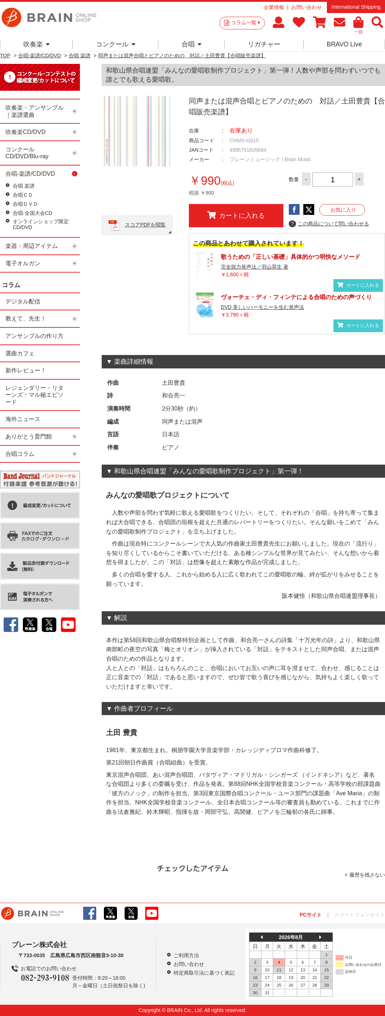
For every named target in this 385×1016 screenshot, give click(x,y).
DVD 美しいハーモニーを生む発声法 (262, 307)
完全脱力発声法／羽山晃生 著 (254, 267)
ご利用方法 (186, 955)
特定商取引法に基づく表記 (204, 973)
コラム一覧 (245, 22)
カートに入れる (236, 215)
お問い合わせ (306, 7)
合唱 (192, 44)
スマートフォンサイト (359, 915)
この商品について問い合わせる (329, 224)
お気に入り (343, 210)
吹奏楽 (36, 44)
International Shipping (355, 7)
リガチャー (264, 44)
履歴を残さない (367, 875)
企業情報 (274, 7)
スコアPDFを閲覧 (145, 225)
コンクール (115, 44)
